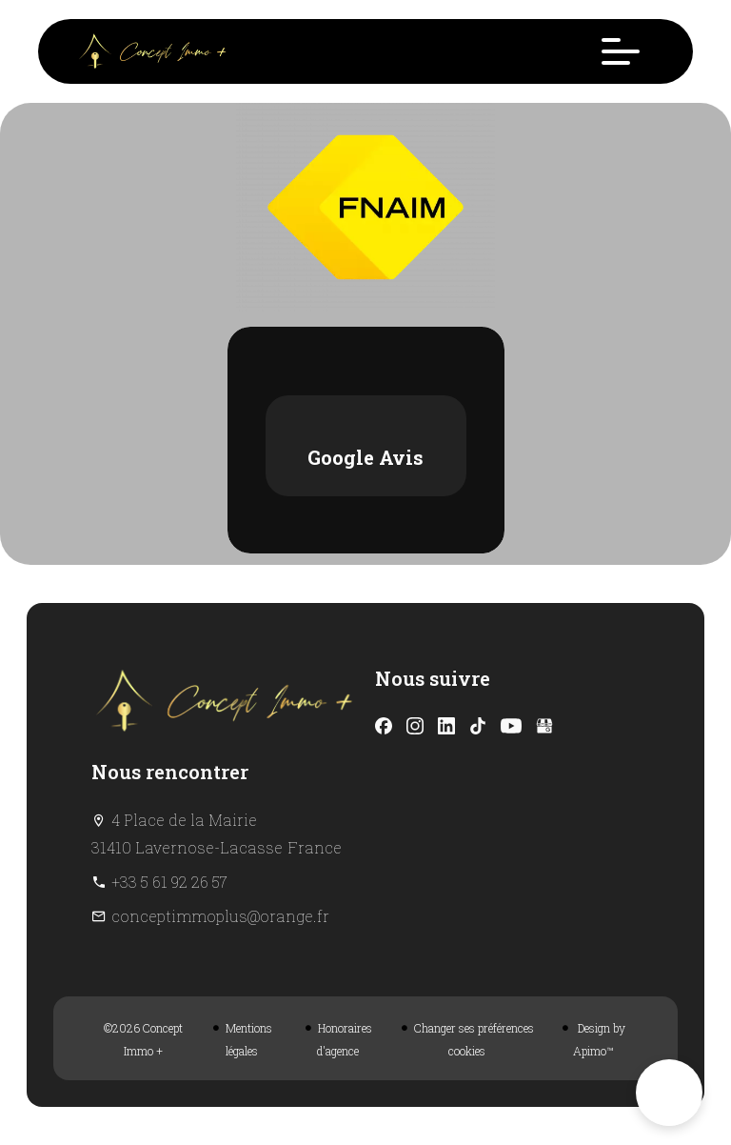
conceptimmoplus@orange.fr (220, 916)
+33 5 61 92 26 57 (169, 882)
